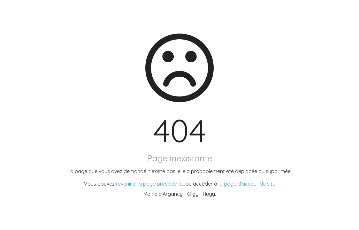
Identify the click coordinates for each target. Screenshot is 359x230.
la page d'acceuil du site (246, 183)
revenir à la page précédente (150, 183)
